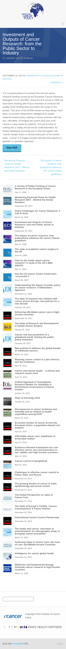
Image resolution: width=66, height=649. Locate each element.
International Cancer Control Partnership (37, 517)
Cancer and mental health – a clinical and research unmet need (37, 372)
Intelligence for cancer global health (34, 553)
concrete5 (17, 643)
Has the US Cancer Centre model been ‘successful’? (35, 275)
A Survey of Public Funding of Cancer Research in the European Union (35, 187)
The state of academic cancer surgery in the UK (36, 250)
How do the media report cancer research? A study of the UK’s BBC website (34, 263)
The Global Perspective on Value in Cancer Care (34, 496)
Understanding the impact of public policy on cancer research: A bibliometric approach (37, 287)
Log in (60, 643)
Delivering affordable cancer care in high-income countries (37, 313)
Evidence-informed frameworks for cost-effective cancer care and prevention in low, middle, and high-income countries (37, 450)
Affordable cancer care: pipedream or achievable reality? (35, 437)
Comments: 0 (56, 82)
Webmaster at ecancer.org (41, 76)
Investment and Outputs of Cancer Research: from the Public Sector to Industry (34, 224)
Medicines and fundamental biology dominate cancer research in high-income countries (37, 567)
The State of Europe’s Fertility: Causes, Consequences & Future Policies (36, 507)
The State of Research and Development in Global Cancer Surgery (37, 324)
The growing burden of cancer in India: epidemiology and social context (36, 484)
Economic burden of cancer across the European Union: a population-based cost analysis (37, 425)
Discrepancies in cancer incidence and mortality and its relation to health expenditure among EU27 (36, 411)
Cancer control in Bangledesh (31, 461)
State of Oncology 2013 (27, 398)
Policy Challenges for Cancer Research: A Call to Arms (37, 212)
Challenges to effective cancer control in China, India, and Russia (37, 473)
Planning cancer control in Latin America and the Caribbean (37, 360)
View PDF (12, 147)
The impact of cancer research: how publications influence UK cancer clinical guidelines (51, 167)
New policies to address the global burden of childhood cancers (38, 349)
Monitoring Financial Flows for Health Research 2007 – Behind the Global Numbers (17, 165)
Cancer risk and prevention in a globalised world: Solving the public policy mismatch (34, 337)
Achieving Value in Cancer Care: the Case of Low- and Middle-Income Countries (37, 543)
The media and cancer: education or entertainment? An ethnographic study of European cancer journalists (37, 531)
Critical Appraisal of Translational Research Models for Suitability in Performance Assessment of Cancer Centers (34, 386)
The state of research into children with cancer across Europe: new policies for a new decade (37, 301)
